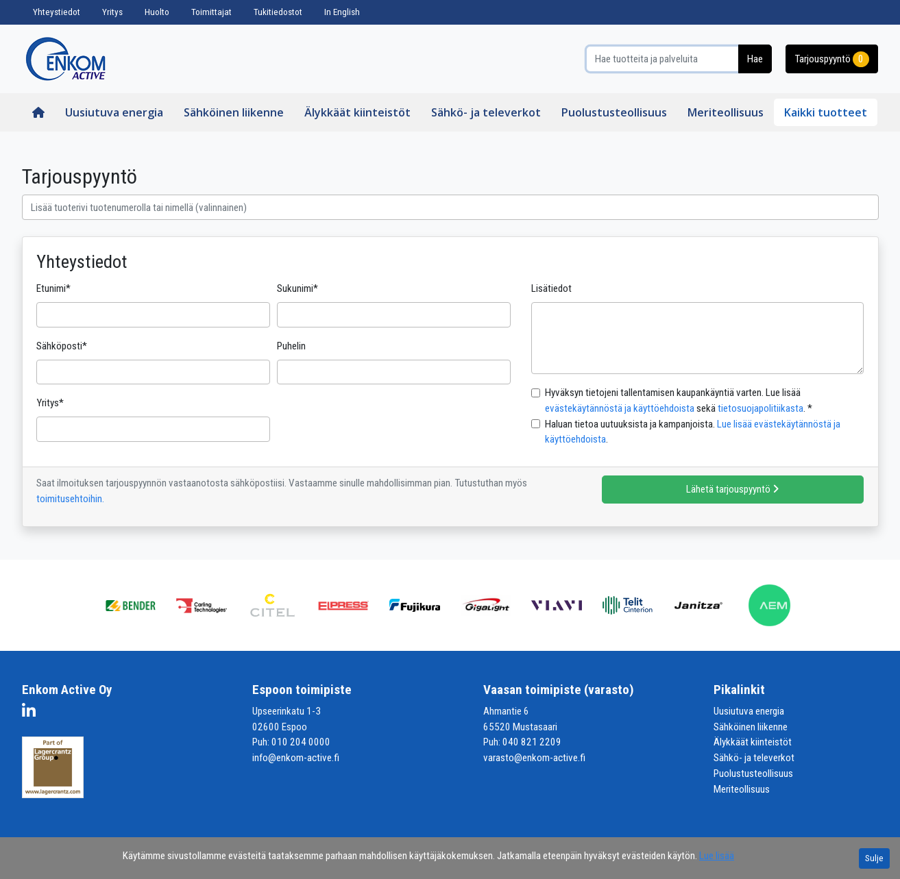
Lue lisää (716, 856)
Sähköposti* (61, 346)
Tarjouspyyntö (831, 59)
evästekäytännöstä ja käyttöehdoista (619, 408)
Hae (755, 59)
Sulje (874, 858)
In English (342, 12)
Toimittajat (211, 12)
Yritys (112, 12)
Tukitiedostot (278, 12)
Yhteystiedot (56, 12)
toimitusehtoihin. (70, 499)
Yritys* (50, 403)
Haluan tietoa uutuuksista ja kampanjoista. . (692, 432)
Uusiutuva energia (114, 112)
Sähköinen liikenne (234, 112)
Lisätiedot (551, 288)
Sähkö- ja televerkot (486, 112)
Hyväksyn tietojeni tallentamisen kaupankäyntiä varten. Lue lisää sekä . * (678, 400)
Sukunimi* (297, 288)
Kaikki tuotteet (825, 112)
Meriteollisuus (726, 112)
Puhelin (291, 346)
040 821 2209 (531, 742)
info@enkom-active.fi (295, 758)
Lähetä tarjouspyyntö (732, 489)
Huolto (157, 12)
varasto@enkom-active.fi (534, 758)
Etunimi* (53, 288)
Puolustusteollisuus (614, 112)
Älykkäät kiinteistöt (357, 112)
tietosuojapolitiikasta (760, 408)
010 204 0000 (300, 742)
